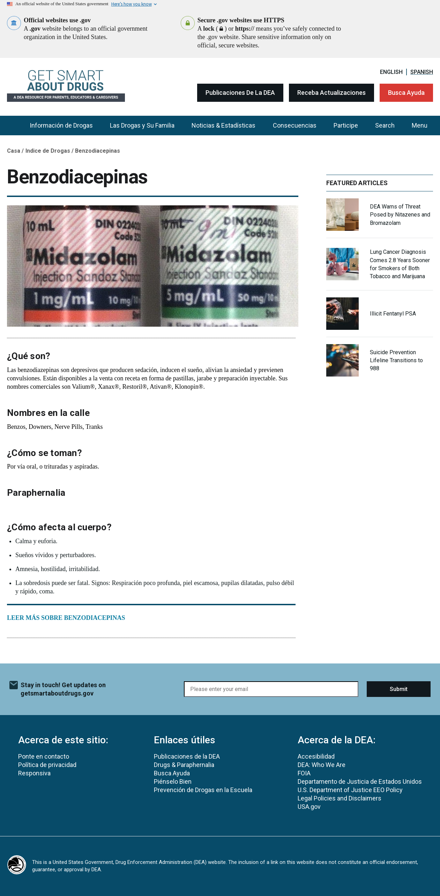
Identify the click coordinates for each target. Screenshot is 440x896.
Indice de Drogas (47, 150)
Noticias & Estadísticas (223, 125)
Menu (419, 125)
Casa (13, 150)
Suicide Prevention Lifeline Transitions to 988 (396, 360)
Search (385, 125)
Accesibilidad (316, 756)
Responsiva (34, 773)
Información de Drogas (61, 125)
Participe (346, 125)
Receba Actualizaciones (331, 92)
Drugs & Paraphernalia (184, 764)
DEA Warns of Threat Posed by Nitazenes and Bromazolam (400, 214)
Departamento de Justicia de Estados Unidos (360, 781)
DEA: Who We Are (321, 764)
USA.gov (309, 806)
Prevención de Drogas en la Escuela (203, 790)
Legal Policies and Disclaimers (339, 798)
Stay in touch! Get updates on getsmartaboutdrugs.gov (63, 689)
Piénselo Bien (173, 781)
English (391, 72)
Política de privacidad (47, 764)
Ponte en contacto (43, 756)
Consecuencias (294, 125)
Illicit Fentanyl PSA (393, 313)
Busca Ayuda (406, 92)
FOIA (304, 773)
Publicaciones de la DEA (240, 92)
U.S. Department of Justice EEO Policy (350, 790)
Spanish (421, 72)
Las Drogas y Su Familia (142, 125)
